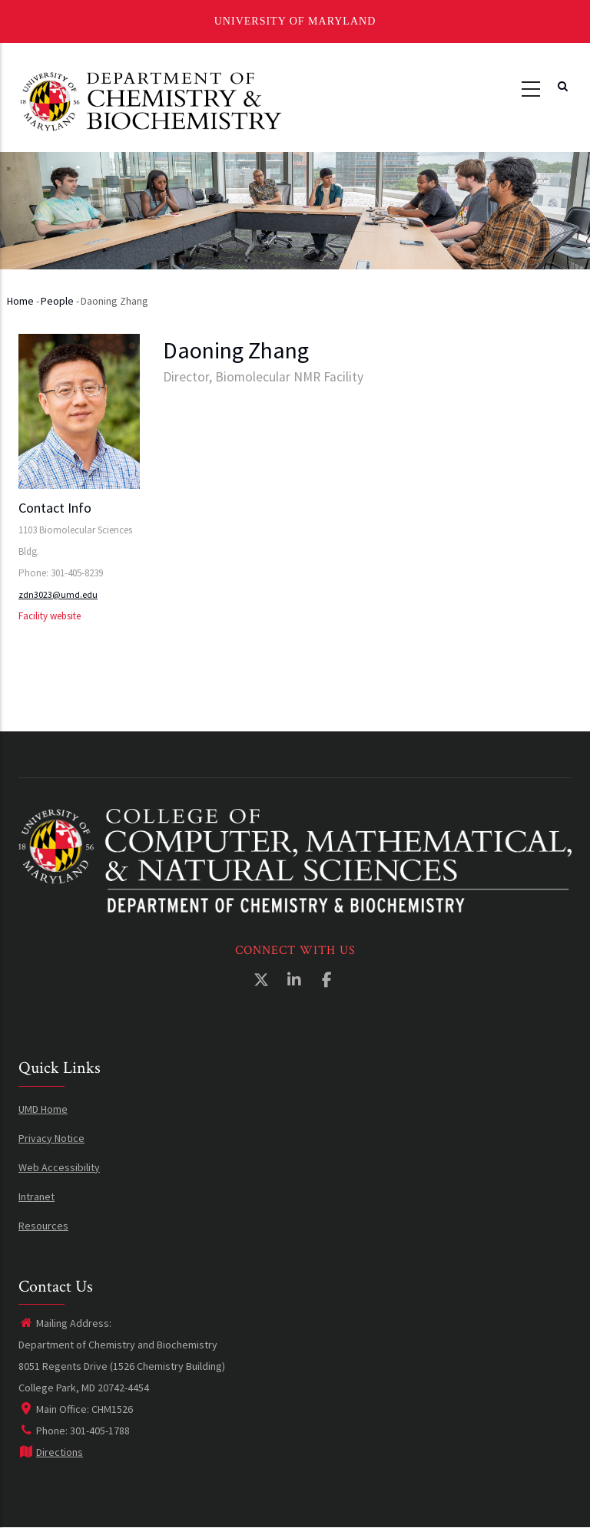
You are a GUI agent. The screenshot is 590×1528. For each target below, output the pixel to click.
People (57, 301)
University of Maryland (295, 21)
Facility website (49, 615)
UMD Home (43, 1109)
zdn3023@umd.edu (58, 594)
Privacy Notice (51, 1138)
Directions (50, 1452)
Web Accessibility (59, 1167)
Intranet (36, 1196)
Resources (43, 1226)
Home (20, 301)
